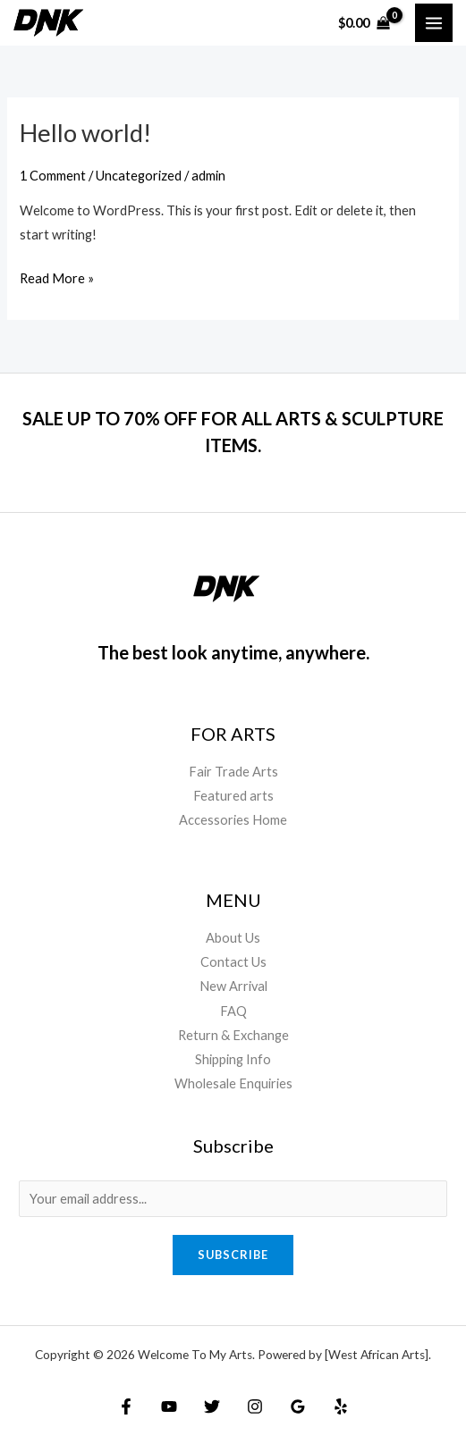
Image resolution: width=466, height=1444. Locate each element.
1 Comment (53, 175)
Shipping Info (233, 1059)
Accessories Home (233, 819)
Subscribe (233, 1254)
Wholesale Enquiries (233, 1083)
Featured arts (233, 795)
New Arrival (233, 986)
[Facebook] (126, 1406)
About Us (233, 937)
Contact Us (233, 962)
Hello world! (85, 132)
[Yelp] (341, 1406)
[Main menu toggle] (434, 22)
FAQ (233, 1011)
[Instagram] (255, 1406)
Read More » (57, 276)
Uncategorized (139, 175)
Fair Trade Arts (233, 771)
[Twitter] (212, 1406)
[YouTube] (169, 1406)
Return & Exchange (233, 1035)
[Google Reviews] (298, 1406)
